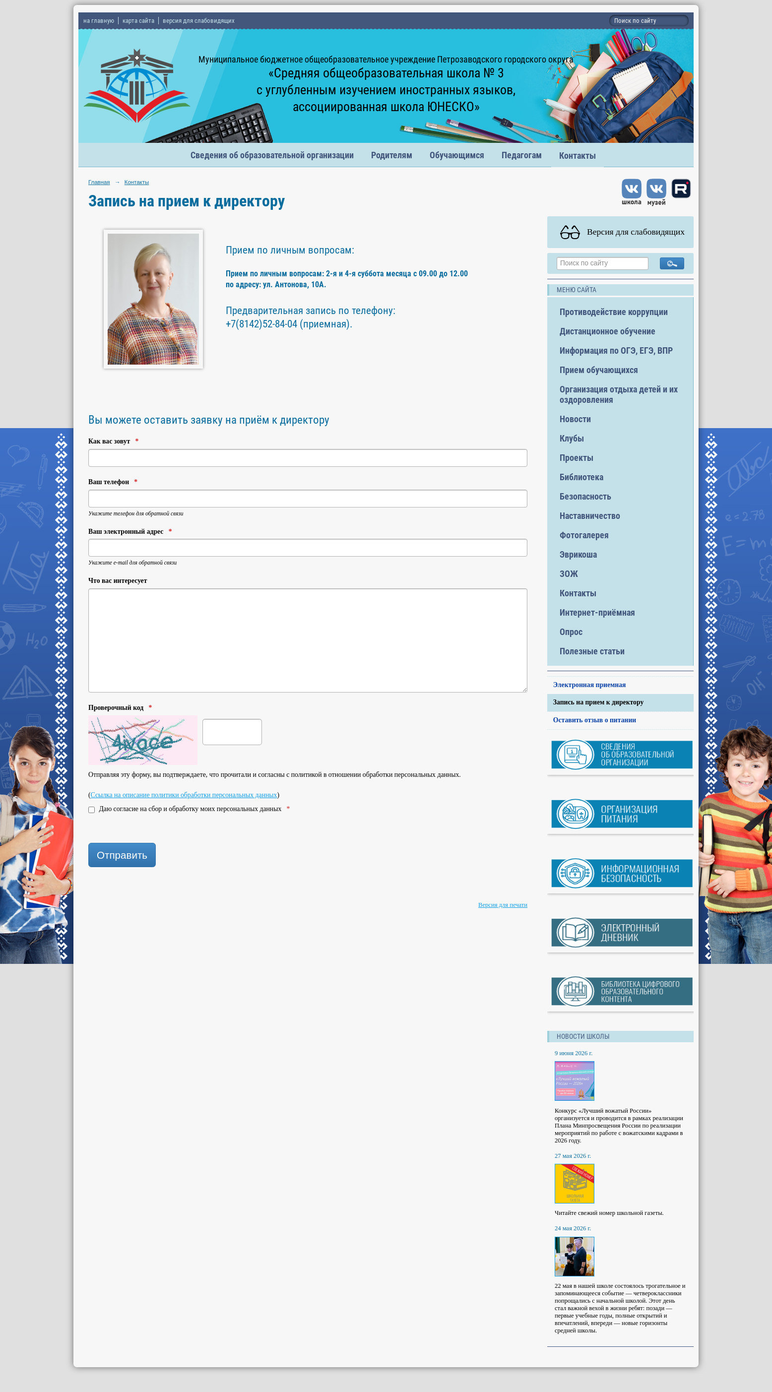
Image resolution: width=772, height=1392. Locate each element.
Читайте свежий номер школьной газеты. (609, 1212)
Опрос (571, 632)
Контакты (577, 155)
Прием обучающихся (599, 370)
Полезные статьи (592, 651)
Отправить (122, 855)
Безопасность (585, 496)
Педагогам (522, 155)
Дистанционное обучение (607, 331)
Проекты (576, 457)
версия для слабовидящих (199, 20)
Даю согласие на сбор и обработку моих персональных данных (189, 809)
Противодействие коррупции (614, 312)
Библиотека (581, 477)
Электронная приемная (589, 685)
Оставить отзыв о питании (595, 720)
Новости (575, 419)
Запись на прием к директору (598, 702)
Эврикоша (578, 554)
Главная (99, 182)
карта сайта (138, 20)
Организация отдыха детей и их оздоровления (619, 394)
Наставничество (590, 515)
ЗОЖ (569, 574)
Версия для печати (502, 904)
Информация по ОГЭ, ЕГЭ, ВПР (616, 350)
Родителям (391, 155)
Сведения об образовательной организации (272, 155)
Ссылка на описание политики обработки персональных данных (184, 795)
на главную (98, 20)
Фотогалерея (584, 535)
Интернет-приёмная (597, 612)
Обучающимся (457, 155)
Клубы (572, 438)
